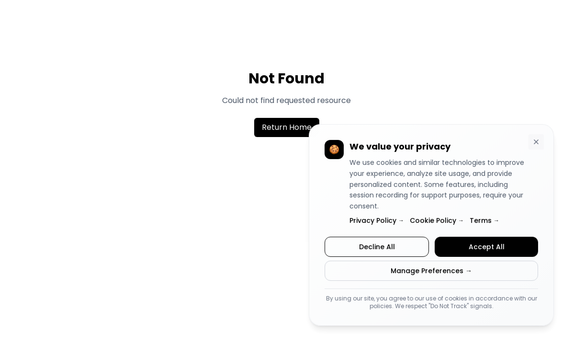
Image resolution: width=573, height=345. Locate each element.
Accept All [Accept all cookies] (486, 247)
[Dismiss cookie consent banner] (536, 142)
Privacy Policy (376, 221)
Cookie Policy (437, 221)
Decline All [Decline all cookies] (377, 247)
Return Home (287, 127)
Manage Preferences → (431, 271)
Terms (484, 221)
